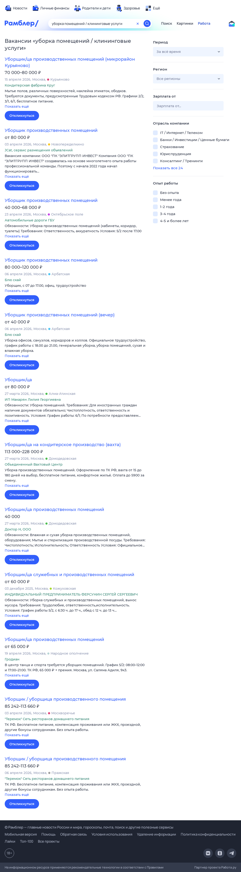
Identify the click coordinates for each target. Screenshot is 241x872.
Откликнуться (21, 116)
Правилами (155, 867)
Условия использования (112, 834)
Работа (204, 23)
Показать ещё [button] (17, 106)
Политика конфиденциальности (208, 834)
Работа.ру (228, 867)
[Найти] (147, 23)
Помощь (48, 834)
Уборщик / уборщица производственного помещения (65, 699)
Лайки (10, 841)
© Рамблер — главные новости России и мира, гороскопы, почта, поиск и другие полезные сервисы (89, 827)
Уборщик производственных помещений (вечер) (60, 315)
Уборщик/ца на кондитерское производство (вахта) (63, 444)
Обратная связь (73, 834)
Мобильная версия (21, 834)
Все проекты (48, 841)
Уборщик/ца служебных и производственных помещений (69, 574)
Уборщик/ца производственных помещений (54, 509)
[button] (75, 99)
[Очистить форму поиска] (137, 23)
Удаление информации (156, 834)
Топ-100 (26, 841)
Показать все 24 (168, 168)
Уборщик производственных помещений (51, 130)
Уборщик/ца (18, 379)
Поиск (166, 23)
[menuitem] (16, 8)
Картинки (185, 23)
